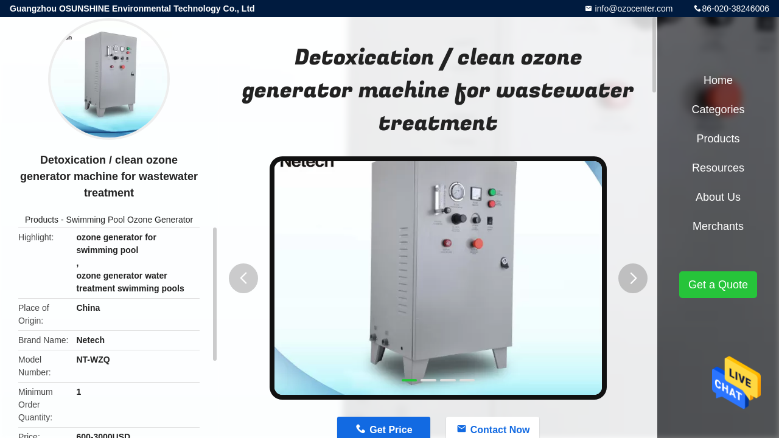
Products (41, 219)
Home (718, 80)
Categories (717, 109)
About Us (718, 197)
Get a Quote (718, 285)
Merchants (718, 226)
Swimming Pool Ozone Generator (130, 219)
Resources (718, 168)
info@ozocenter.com (633, 8)
